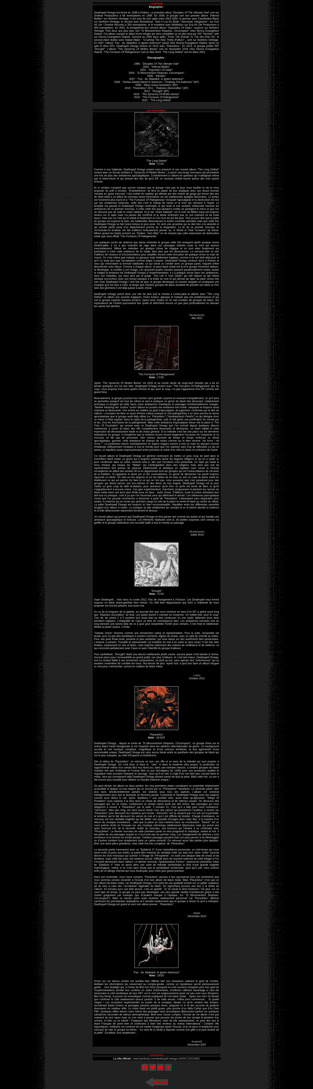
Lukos (196, 675)
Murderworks (197, 315)
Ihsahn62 (196, 1041)
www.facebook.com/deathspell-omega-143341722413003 (166, 1058)
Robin (196, 913)
